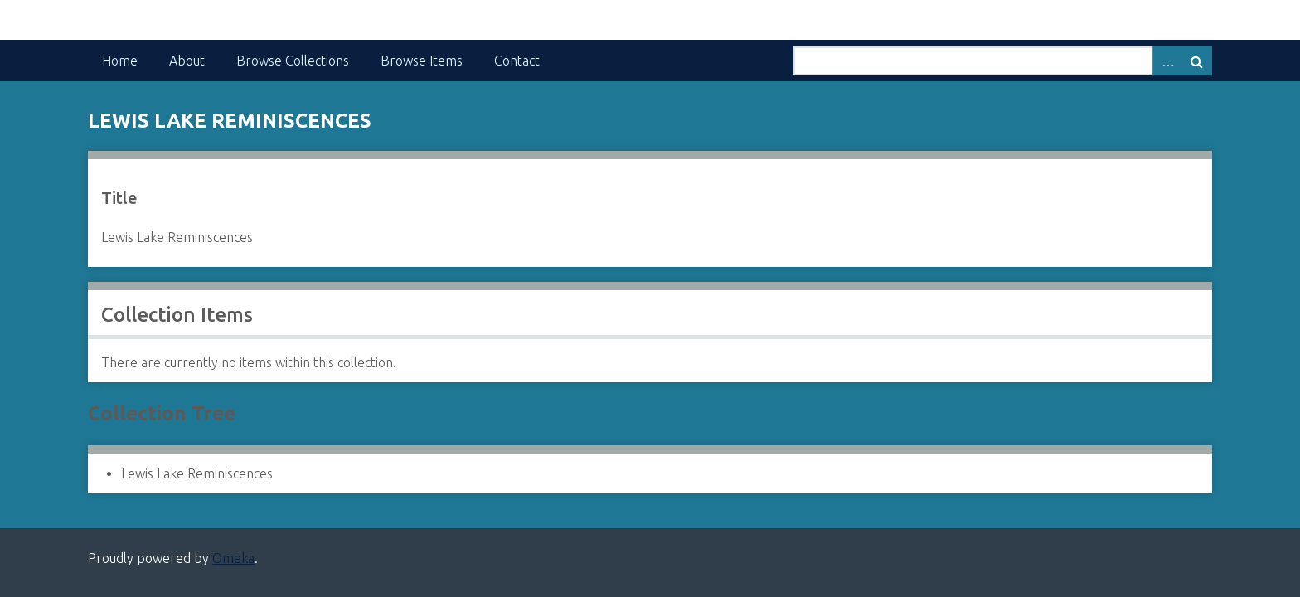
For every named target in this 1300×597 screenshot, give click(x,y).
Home (120, 60)
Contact (517, 60)
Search (1197, 60)
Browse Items (422, 60)
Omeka (233, 558)
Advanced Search (1167, 60)
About (187, 60)
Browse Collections (292, 60)
